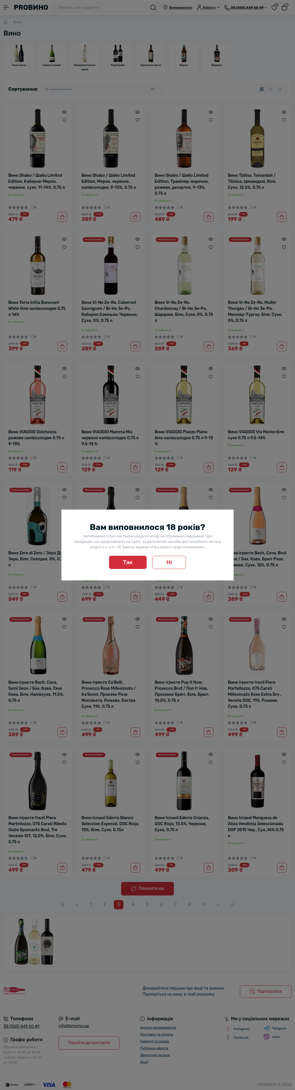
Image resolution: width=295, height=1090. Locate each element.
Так (128, 562)
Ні (169, 562)
